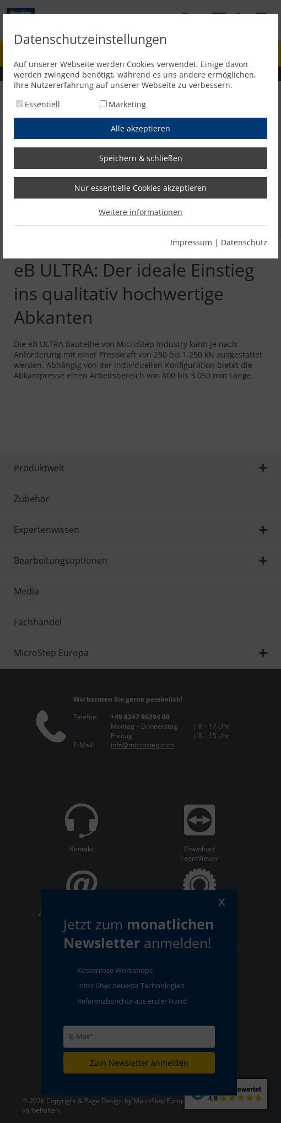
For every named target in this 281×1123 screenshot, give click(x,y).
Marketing (127, 104)
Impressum (191, 242)
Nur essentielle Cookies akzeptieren (140, 188)
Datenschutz (244, 242)
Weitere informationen (140, 212)
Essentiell (42, 104)
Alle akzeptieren (140, 128)
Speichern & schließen (140, 158)
